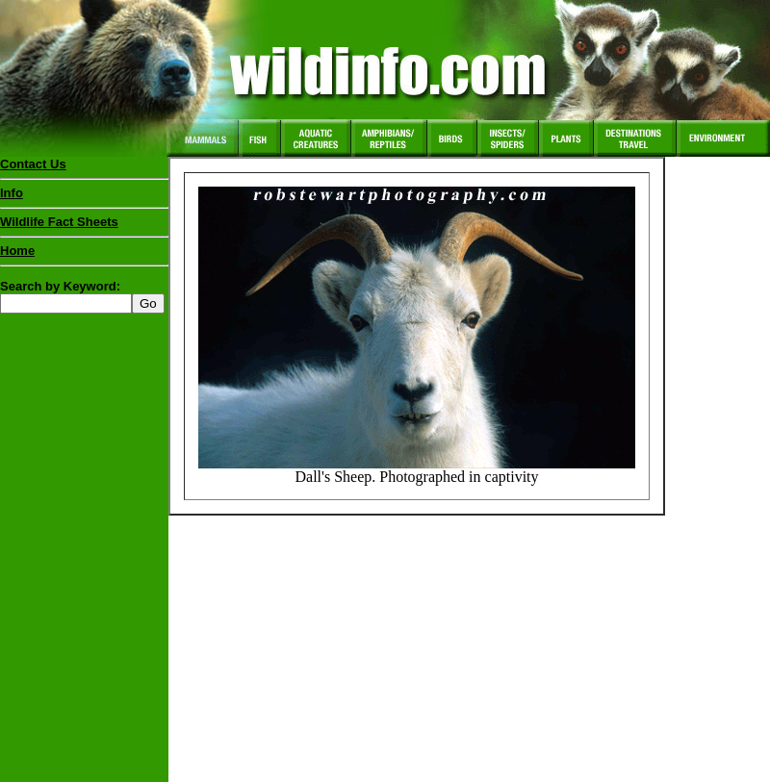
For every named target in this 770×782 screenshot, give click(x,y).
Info (11, 193)
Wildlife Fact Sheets (84, 226)
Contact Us (33, 164)
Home (17, 250)
